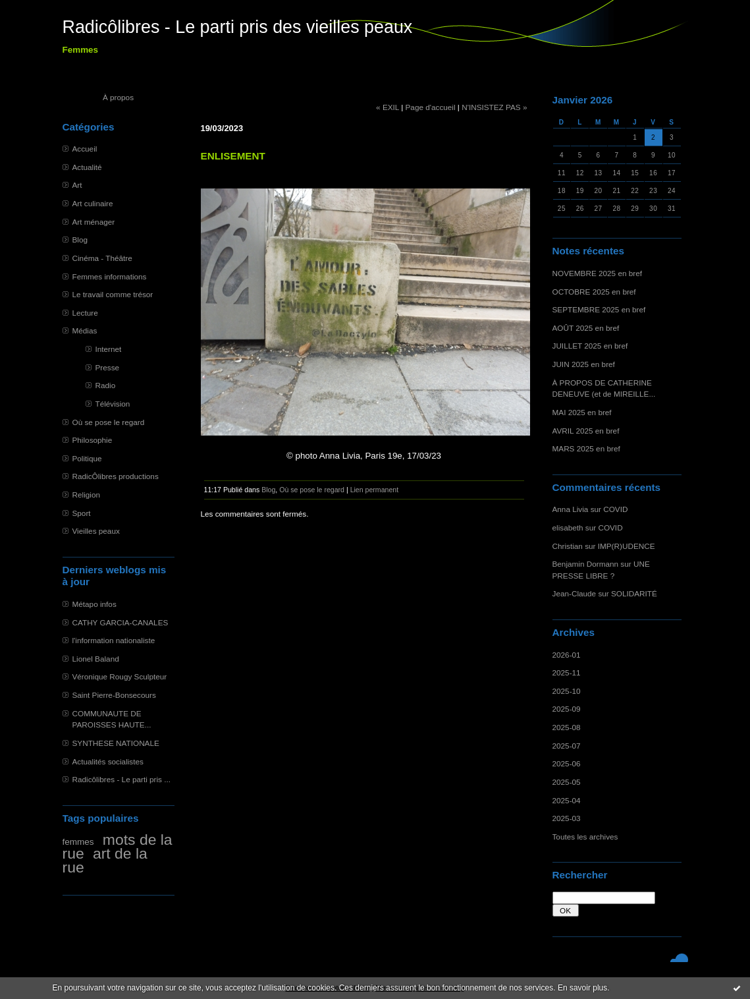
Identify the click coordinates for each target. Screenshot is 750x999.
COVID (615, 509)
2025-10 (566, 691)
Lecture (85, 312)
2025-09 (566, 708)
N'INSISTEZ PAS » (494, 107)
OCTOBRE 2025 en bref (594, 291)
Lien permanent (374, 490)
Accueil (84, 148)
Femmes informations (109, 276)
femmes (78, 842)
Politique (87, 458)
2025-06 (566, 763)
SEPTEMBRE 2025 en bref (599, 309)
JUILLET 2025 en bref (590, 345)
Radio (105, 385)
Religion (86, 494)
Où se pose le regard (108, 422)
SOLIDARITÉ (634, 593)
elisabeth (567, 527)
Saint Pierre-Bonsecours (114, 695)
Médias (84, 330)
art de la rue (105, 860)
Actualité (87, 167)
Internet (108, 349)
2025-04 (566, 800)
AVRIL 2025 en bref (586, 430)
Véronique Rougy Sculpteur (119, 676)
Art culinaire (92, 203)
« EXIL (387, 107)
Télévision (112, 403)
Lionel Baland (95, 658)
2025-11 (566, 672)
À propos (118, 97)
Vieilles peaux (96, 531)
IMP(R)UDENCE (626, 546)
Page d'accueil (431, 107)
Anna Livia (570, 509)
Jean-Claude (574, 593)
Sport (81, 513)
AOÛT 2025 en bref (586, 328)
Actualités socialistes (108, 761)
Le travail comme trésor (112, 294)
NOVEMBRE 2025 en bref (597, 273)
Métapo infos (94, 604)
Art (77, 185)
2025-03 (566, 818)
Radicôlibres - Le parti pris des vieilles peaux (238, 27)
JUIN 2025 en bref (583, 364)
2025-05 (566, 782)
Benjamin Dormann (585, 563)
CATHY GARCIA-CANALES (120, 622)
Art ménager (93, 221)
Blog (80, 239)
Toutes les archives (585, 836)
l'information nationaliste (113, 640)
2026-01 (566, 654)
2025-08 (566, 727)
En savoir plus (582, 987)
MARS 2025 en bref (586, 448)
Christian (567, 546)
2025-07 (566, 745)
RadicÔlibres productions (115, 476)
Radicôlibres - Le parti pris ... (121, 779)
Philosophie (92, 440)
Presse (107, 367)
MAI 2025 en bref (582, 412)
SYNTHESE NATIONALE (115, 743)
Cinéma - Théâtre (102, 258)
